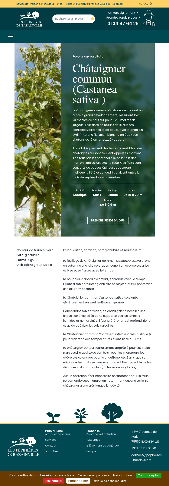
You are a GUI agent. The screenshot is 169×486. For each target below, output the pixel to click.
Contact (50, 445)
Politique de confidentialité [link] (109, 481)
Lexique (91, 451)
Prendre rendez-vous (108, 220)
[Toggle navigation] (9, 36)
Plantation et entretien (101, 434)
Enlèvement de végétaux (102, 445)
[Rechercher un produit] (73, 18)
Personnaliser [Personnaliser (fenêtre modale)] (78, 481)
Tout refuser (53, 481)
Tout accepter (149, 475)
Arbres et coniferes (57, 434)
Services (50, 439)
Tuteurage (93, 439)
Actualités (146, 3)
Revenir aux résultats (88, 56)
